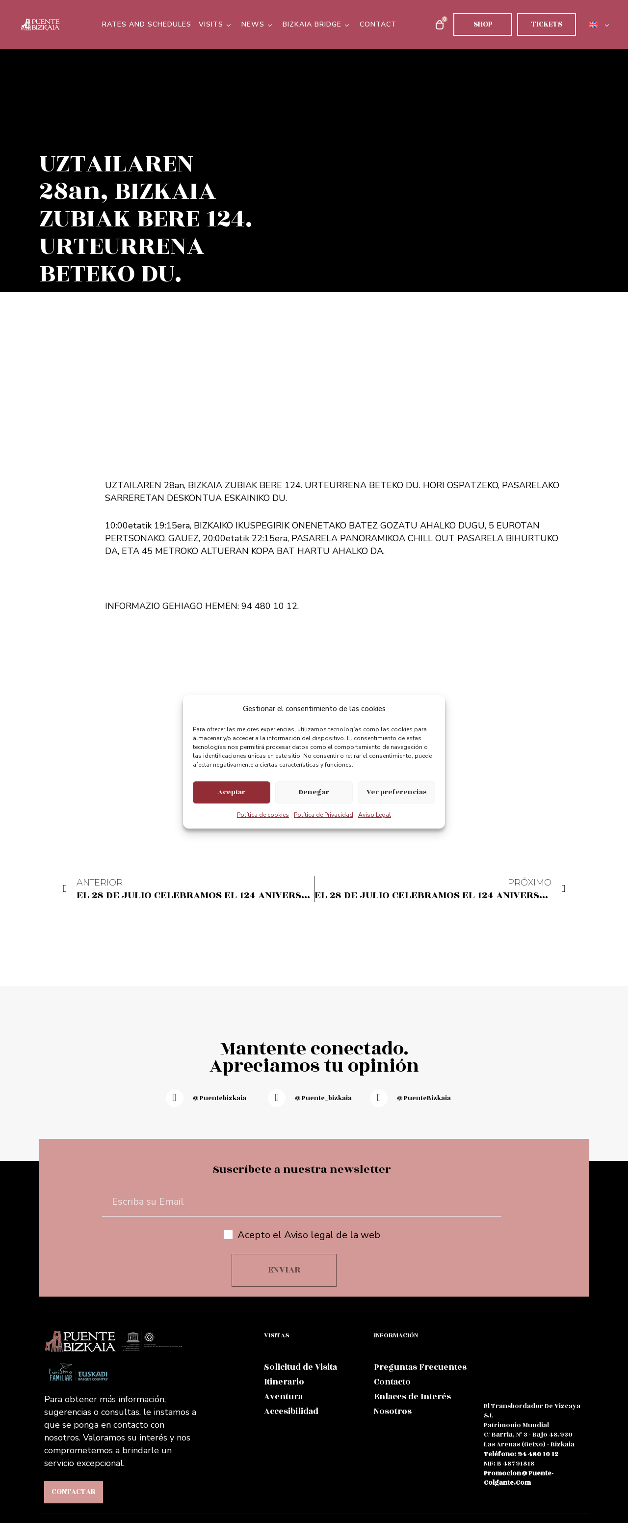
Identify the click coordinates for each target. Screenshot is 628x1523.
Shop (483, 24)
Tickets (546, 24)
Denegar (314, 792)
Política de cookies (263, 815)
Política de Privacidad (323, 815)
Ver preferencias (396, 792)
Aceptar (231, 792)
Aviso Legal (374, 815)
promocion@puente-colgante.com (518, 1478)
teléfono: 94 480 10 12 (521, 1454)
